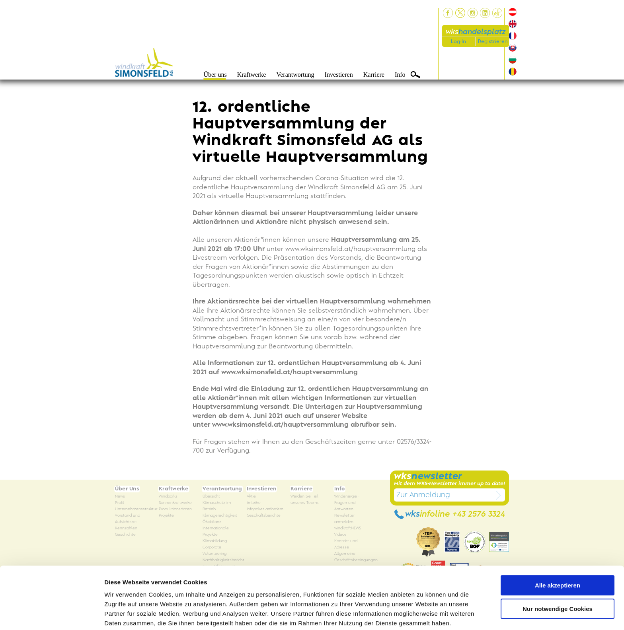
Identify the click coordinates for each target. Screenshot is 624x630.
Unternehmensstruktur (136, 509)
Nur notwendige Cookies (558, 577)
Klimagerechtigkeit (220, 515)
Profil (119, 503)
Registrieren (493, 41)
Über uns (214, 74)
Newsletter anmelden (344, 519)
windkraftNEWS (347, 528)
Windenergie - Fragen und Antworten (346, 503)
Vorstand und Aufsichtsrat (127, 519)
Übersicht (211, 496)
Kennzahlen (126, 528)
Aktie (251, 496)
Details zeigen (124, 614)
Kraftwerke (251, 74)
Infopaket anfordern (265, 509)
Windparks (168, 496)
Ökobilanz (212, 522)
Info (400, 74)
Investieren (339, 74)
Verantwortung (295, 74)
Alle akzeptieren (557, 554)
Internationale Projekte (216, 532)
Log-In (458, 41)
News (120, 496)
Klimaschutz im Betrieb (217, 506)
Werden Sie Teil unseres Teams (305, 500)
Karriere (373, 74)
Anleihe (254, 503)
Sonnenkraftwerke (175, 503)
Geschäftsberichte (264, 515)
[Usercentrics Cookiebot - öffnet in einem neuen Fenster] (51, 614)
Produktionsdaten (175, 509)
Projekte (166, 515)
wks (475, 32)
